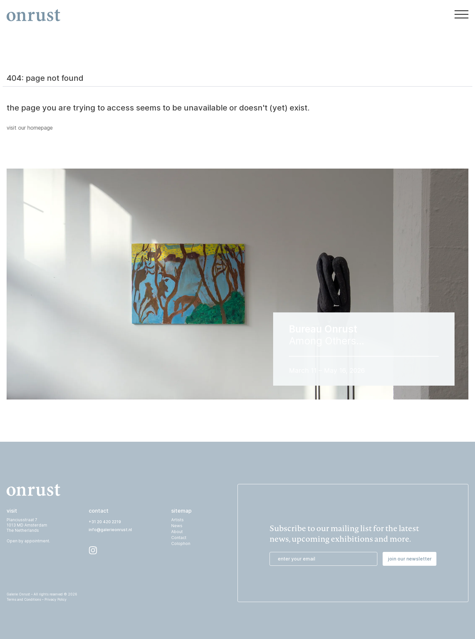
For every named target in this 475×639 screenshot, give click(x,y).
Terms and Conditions (24, 599)
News (176, 525)
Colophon (180, 543)
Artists (177, 519)
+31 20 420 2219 (105, 521)
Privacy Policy (56, 599)
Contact (178, 537)
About (177, 531)
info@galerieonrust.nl (110, 529)
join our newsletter (409, 558)
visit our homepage (30, 127)
